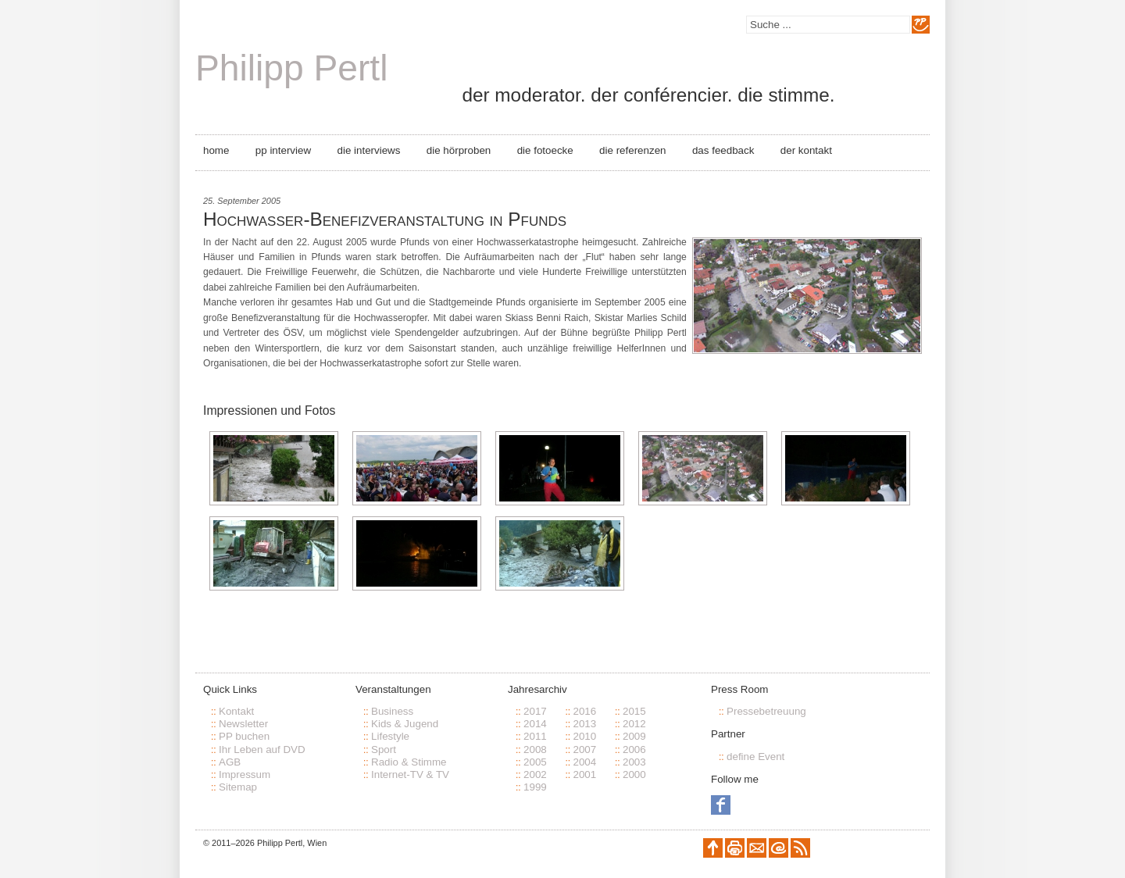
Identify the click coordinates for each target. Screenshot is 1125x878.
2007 (584, 749)
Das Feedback (723, 150)
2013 (584, 724)
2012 (634, 724)
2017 (535, 711)
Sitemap (238, 787)
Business (392, 711)
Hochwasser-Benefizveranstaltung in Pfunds (384, 219)
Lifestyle (390, 736)
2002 (535, 774)
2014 (535, 724)
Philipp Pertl (291, 68)
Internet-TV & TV (410, 774)
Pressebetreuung (766, 711)
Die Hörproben (459, 150)
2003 (634, 762)
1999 (535, 787)
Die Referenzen (632, 150)
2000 (634, 774)
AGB (230, 762)
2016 (584, 711)
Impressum (244, 774)
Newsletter (243, 724)
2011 (535, 736)
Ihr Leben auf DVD (262, 749)
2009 (634, 736)
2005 (535, 762)
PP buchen (244, 736)
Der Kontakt (806, 150)
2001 (584, 774)
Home (216, 150)
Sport (383, 749)
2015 (634, 711)
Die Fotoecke (545, 150)
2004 (584, 762)
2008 (535, 749)
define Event (755, 756)
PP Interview (283, 150)
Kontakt (236, 711)
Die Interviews (369, 150)
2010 (584, 736)
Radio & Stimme (409, 762)
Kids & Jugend (404, 724)
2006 (634, 749)
